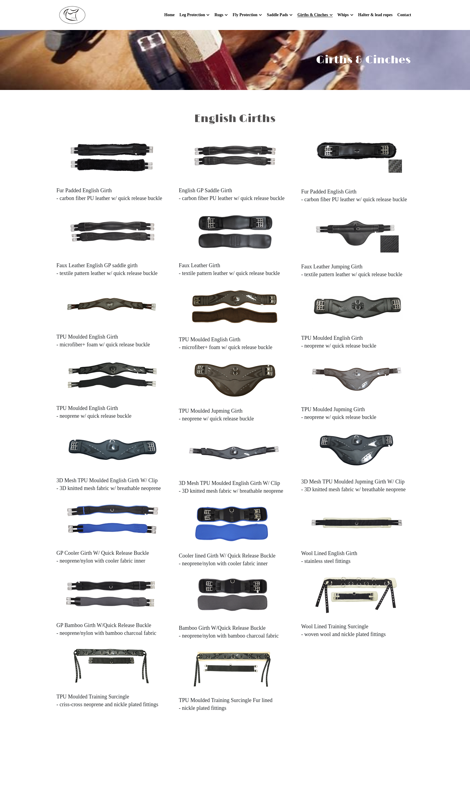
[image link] (72, 14)
